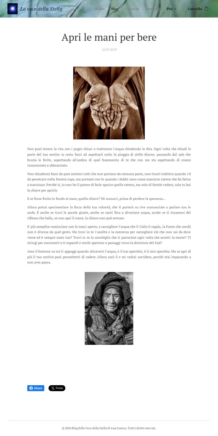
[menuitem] (97, 8)
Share (35, 388)
